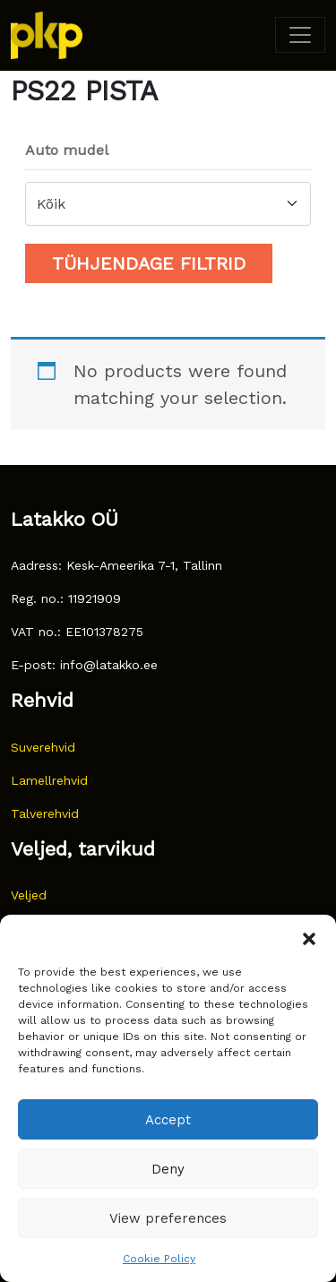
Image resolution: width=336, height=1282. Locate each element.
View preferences (168, 1218)
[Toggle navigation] (300, 35)
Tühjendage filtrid (149, 263)
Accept (168, 1120)
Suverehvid (43, 747)
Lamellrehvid (49, 780)
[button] (309, 937)
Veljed (29, 895)
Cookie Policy (159, 1258)
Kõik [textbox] (51, 203)
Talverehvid (45, 813)
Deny (168, 1169)
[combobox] (168, 204)
